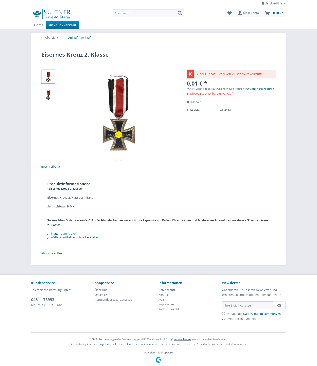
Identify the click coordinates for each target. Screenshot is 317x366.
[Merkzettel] (229, 13)
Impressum (166, 304)
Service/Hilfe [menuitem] (272, 3)
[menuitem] (148, 15)
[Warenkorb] (274, 13)
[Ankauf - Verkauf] (62, 25)
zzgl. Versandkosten (262, 88)
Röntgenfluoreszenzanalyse (113, 299)
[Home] (38, 25)
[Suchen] (180, 13)
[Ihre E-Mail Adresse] (247, 305)
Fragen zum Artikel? (62, 233)
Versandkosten (182, 339)
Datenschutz (166, 290)
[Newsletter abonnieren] (279, 305)
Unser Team (103, 295)
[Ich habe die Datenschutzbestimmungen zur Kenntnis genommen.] (223, 313)
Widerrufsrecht (168, 309)
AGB (161, 299)
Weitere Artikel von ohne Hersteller (72, 237)
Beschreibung (50, 166)
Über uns (101, 290)
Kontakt (163, 295)
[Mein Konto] (248, 13)
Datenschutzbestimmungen (262, 314)
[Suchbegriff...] (148, 13)
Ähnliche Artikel (52, 253)
